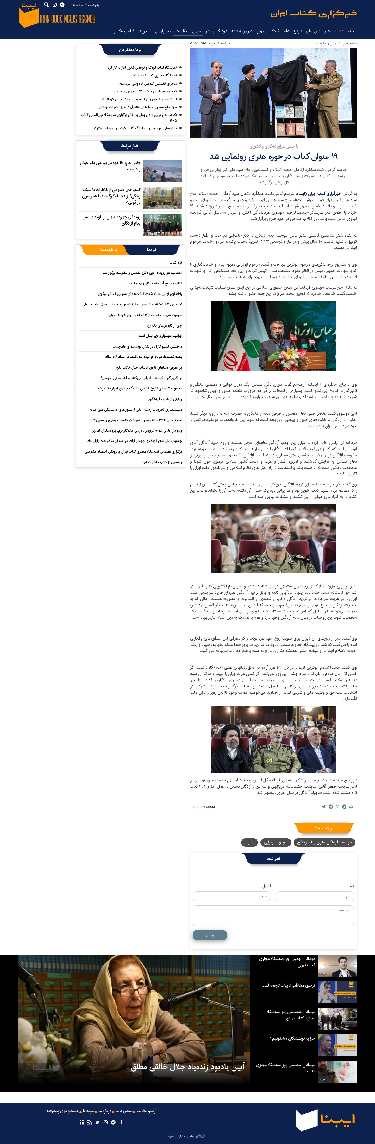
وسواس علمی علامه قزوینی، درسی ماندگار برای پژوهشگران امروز (137, 430)
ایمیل (266, 886)
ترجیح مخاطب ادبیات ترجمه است (288, 985)
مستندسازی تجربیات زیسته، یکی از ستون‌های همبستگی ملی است (136, 409)
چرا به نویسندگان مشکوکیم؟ (292, 1038)
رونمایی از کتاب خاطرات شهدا (161, 462)
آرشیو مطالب (147, 1111)
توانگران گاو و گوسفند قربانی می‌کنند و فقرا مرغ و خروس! (141, 378)
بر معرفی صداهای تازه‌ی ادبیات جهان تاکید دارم (149, 367)
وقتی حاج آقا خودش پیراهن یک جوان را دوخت (110, 166)
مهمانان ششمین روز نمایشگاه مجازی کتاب (285, 1068)
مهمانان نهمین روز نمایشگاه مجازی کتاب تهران (287, 962)
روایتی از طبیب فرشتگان (165, 399)
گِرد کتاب (176, 262)
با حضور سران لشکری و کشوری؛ (273, 146)
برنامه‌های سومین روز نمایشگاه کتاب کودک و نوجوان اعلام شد (134, 128)
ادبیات (339, 31)
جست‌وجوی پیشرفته (63, 1111)
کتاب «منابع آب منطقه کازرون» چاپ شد (154, 283)
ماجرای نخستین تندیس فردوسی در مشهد (148, 83)
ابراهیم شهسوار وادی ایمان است (160, 336)
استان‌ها (145, 31)
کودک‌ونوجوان (268, 31)
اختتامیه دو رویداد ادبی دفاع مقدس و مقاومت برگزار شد (142, 273)
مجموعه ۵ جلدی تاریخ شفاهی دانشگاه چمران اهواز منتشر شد (139, 388)
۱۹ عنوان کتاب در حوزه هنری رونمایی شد (273, 156)
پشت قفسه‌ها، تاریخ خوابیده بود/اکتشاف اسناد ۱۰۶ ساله (143, 357)
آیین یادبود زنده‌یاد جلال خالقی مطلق (188, 1066)
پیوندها (89, 1111)
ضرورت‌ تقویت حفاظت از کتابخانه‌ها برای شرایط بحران (145, 315)
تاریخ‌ (297, 31)
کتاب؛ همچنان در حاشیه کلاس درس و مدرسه (145, 91)
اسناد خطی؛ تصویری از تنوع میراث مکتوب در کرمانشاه (139, 99)
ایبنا (314, 14)
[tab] (151, 250)
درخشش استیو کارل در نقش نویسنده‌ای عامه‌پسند (147, 346)
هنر (327, 31)
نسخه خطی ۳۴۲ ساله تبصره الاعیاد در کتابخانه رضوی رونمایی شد (136, 420)
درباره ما (105, 1111)
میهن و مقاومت (188, 31)
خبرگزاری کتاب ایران (325, 193)
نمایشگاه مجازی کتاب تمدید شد (154, 75)
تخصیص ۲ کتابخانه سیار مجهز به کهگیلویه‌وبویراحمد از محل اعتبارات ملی (132, 304)
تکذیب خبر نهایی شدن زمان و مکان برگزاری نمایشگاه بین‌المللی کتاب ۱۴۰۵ (129, 117)
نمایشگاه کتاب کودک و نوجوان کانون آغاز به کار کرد (142, 68)
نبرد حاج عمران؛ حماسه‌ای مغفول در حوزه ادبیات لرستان (138, 107)
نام (351, 886)
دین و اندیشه (241, 31)
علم (286, 31)
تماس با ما (124, 1111)
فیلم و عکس (124, 31)
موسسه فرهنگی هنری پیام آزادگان (324, 842)
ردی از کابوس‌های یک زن (164, 325)
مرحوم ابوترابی (276, 842)
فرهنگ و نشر (216, 31)
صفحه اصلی (349, 43)
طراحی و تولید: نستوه (186, 1136)
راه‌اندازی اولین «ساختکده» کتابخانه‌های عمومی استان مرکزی (140, 294)
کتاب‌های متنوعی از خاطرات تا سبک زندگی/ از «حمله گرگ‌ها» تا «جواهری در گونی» (111, 196)
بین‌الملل (313, 31)
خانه (351, 31)
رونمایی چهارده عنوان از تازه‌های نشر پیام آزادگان (111, 220)
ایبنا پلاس (163, 31)
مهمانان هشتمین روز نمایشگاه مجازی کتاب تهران (291, 1015)
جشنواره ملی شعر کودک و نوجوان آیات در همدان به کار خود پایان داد (134, 441)
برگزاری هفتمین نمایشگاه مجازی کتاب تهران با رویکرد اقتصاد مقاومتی (133, 452)
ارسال (210, 934)
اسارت (249, 842)
